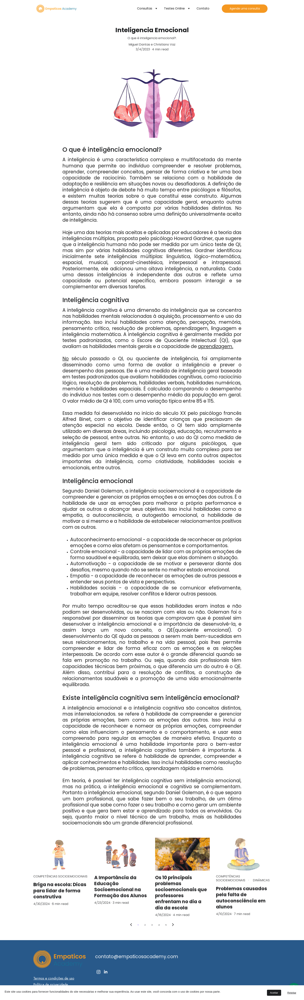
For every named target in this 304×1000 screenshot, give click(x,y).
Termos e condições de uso (53, 979)
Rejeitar (291, 992)
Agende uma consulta (245, 8)
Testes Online (174, 8)
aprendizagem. (215, 346)
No (65, 358)
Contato (203, 8)
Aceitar (274, 992)
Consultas (144, 8)
